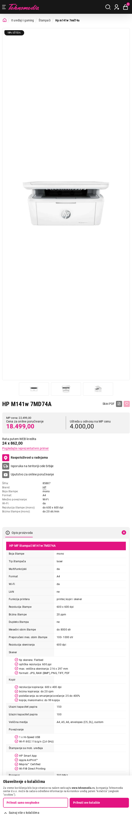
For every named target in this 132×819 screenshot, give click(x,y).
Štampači (45, 20)
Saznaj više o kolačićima (24, 812)
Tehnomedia (23, 7)
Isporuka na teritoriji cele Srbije (32, 466)
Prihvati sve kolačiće (86, 802)
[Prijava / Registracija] (117, 7)
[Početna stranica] (4, 20)
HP (44, 487)
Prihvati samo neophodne (23, 802)
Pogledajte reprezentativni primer (25, 448)
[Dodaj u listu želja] (127, 404)
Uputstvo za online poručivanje (32, 474)
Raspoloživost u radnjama (25, 457)
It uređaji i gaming (22, 20)
